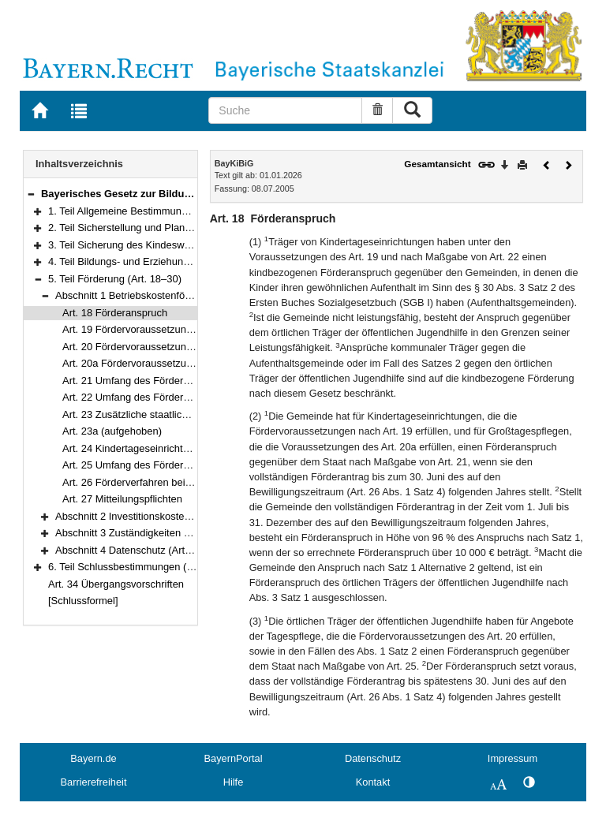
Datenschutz (373, 758)
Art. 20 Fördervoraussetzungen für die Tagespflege (177, 347)
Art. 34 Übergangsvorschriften (116, 584)
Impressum (512, 758)
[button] (31, 194)
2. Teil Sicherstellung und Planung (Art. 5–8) (148, 227)
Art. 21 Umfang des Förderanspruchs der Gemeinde (180, 380)
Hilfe (233, 782)
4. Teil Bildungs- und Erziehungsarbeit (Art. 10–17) (162, 261)
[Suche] (285, 110)
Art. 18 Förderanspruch (114, 313)
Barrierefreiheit (94, 782)
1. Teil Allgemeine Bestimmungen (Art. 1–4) (146, 211)
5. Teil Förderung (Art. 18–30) (114, 279)
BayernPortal (233, 758)
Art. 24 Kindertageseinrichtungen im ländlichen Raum (183, 448)
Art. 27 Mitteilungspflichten (122, 499)
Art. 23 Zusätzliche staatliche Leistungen (154, 414)
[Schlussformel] (83, 601)
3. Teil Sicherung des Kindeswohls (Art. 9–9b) (151, 245)
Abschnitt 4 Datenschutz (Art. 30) (130, 550)
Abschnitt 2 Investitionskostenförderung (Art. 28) (164, 516)
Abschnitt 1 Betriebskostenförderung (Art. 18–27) (166, 295)
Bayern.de (93, 758)
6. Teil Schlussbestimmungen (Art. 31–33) (143, 567)
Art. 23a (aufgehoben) (112, 431)
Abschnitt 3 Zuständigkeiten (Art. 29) (138, 533)
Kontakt (373, 782)
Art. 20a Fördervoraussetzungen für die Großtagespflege (190, 363)
